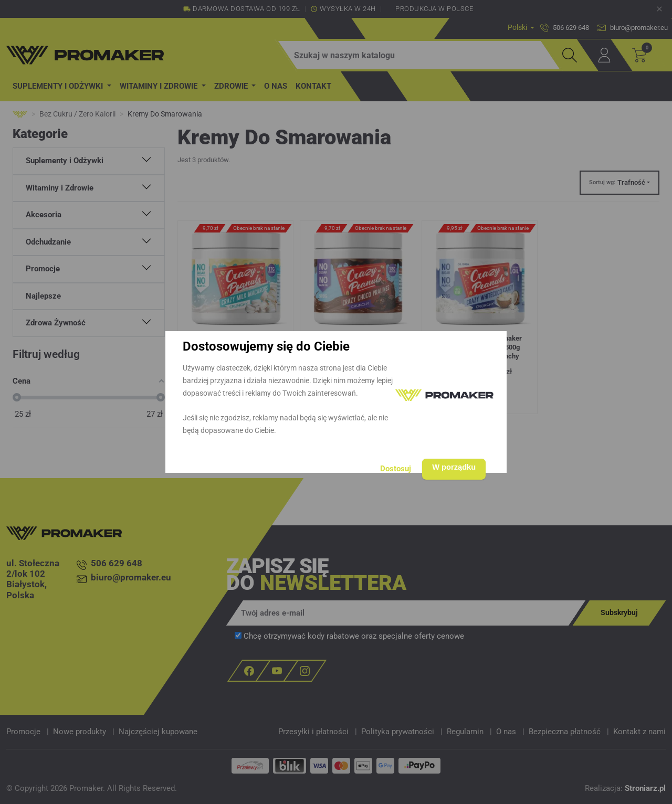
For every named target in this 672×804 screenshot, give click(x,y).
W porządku (450, 466)
